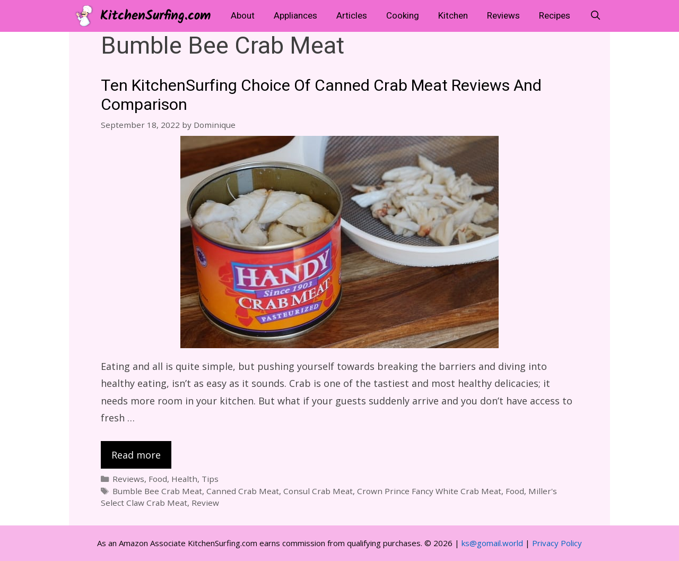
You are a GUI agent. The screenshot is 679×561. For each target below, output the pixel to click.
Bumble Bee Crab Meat (157, 491)
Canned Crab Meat (242, 491)
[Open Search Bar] (595, 16)
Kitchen (453, 15)
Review (205, 502)
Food (158, 478)
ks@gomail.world (492, 543)
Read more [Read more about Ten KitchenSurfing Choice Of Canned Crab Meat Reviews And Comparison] (136, 454)
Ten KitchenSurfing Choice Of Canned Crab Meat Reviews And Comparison (321, 95)
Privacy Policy (557, 543)
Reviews (503, 15)
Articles (351, 15)
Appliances (295, 15)
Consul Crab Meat (318, 491)
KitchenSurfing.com (155, 16)
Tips (210, 478)
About (243, 15)
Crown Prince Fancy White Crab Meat (429, 491)
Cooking (402, 15)
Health (184, 478)
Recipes (554, 15)
